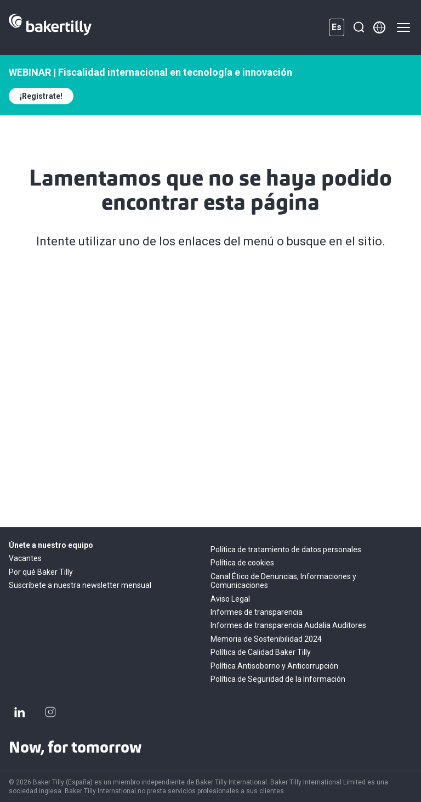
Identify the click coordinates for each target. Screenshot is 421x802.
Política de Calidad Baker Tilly (260, 652)
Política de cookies (242, 562)
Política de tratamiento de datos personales (285, 549)
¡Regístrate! (41, 96)
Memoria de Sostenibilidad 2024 (266, 639)
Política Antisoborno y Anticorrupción (274, 665)
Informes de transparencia (256, 612)
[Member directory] (379, 27)
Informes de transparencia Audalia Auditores (288, 625)
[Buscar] (358, 27)
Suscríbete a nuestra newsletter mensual (80, 585)
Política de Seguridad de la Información (277, 679)
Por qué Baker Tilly (41, 572)
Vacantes (25, 558)
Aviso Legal (230, 599)
